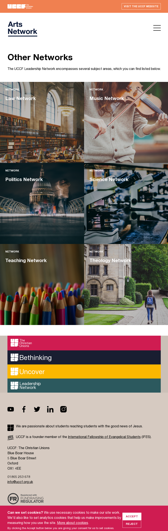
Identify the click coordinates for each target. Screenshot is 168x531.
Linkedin (53, 409)
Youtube (14, 409)
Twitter (40, 409)
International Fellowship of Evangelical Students (104, 437)
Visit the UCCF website (141, 6)
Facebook (27, 409)
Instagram (66, 409)
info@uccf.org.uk (20, 482)
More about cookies (72, 528)
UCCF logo (22, 29)
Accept (132, 522)
